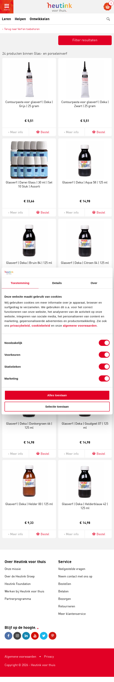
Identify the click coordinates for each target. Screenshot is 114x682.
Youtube (35, 636)
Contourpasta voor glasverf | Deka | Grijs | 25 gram (29, 104)
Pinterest (52, 636)
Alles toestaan (57, 395)
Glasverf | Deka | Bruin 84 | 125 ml (29, 263)
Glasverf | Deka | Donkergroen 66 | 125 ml (29, 425)
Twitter (44, 636)
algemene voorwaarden (80, 325)
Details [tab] (57, 283)
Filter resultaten (84, 40)
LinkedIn (26, 636)
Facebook (8, 636)
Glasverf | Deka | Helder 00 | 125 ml (29, 504)
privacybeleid (20, 325)
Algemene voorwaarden (20, 656)
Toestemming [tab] (20, 283)
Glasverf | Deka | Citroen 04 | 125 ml (85, 263)
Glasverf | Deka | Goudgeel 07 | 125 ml (85, 425)
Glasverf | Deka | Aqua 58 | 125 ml (84, 182)
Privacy (49, 656)
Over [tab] (94, 283)
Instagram (17, 636)
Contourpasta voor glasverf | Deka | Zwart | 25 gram (85, 104)
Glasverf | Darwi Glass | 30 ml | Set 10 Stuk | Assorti (29, 184)
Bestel (42, 132)
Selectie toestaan (57, 406)
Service (64, 561)
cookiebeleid (41, 325)
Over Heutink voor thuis (25, 561)
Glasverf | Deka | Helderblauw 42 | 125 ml (85, 506)
